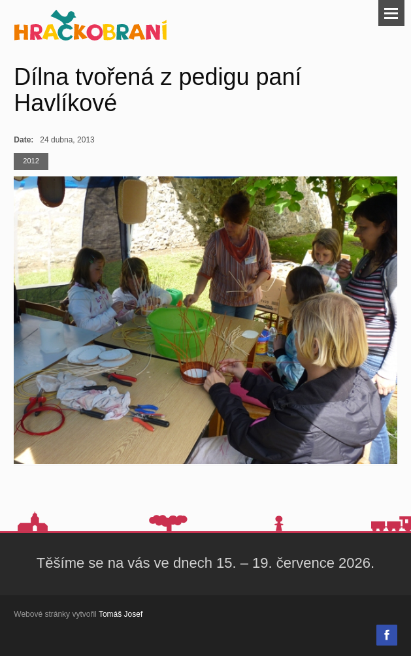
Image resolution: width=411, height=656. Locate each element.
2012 (31, 161)
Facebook (386, 635)
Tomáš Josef (120, 614)
